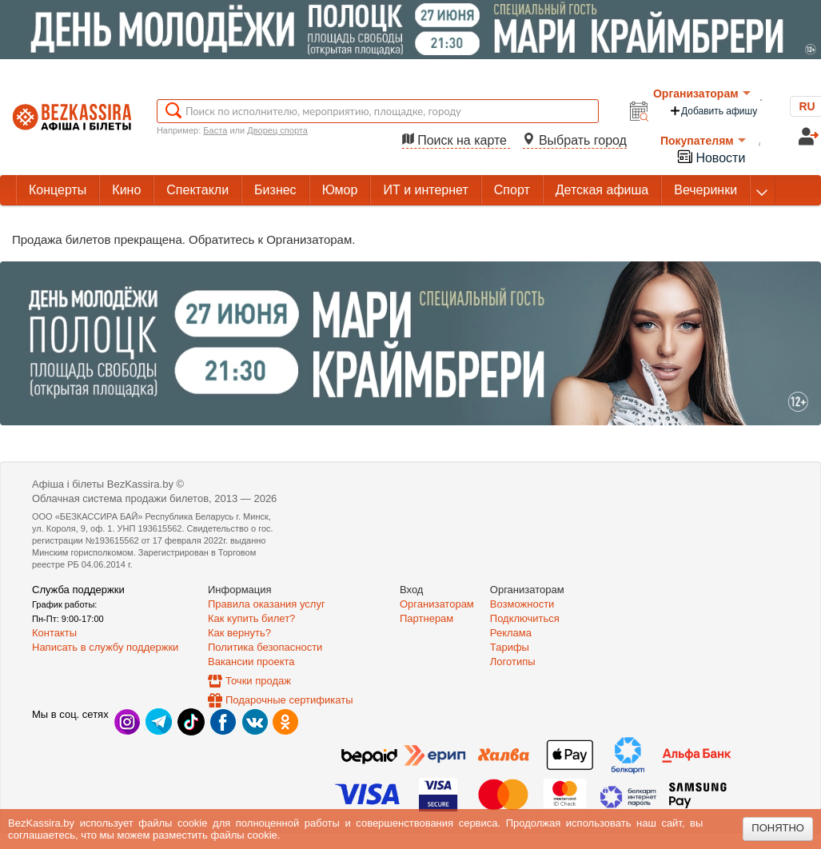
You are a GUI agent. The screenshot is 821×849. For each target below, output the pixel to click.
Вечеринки (705, 190)
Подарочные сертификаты (289, 700)
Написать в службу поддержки (105, 647)
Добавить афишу (713, 111)
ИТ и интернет (425, 190)
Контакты (54, 633)
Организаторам (702, 93)
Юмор (340, 190)
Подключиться (525, 618)
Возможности (522, 604)
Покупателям (703, 140)
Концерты (57, 190)
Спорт (512, 190)
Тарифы (509, 647)
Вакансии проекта (251, 662)
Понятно (777, 828)
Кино (126, 190)
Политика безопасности (265, 647)
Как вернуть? (239, 633)
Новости (710, 156)
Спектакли (197, 190)
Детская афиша (602, 190)
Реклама (511, 633)
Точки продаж (258, 681)
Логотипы (513, 662)
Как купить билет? (251, 618)
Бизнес (275, 190)
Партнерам (426, 618)
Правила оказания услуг (266, 604)
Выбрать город (575, 140)
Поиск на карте (456, 140)
